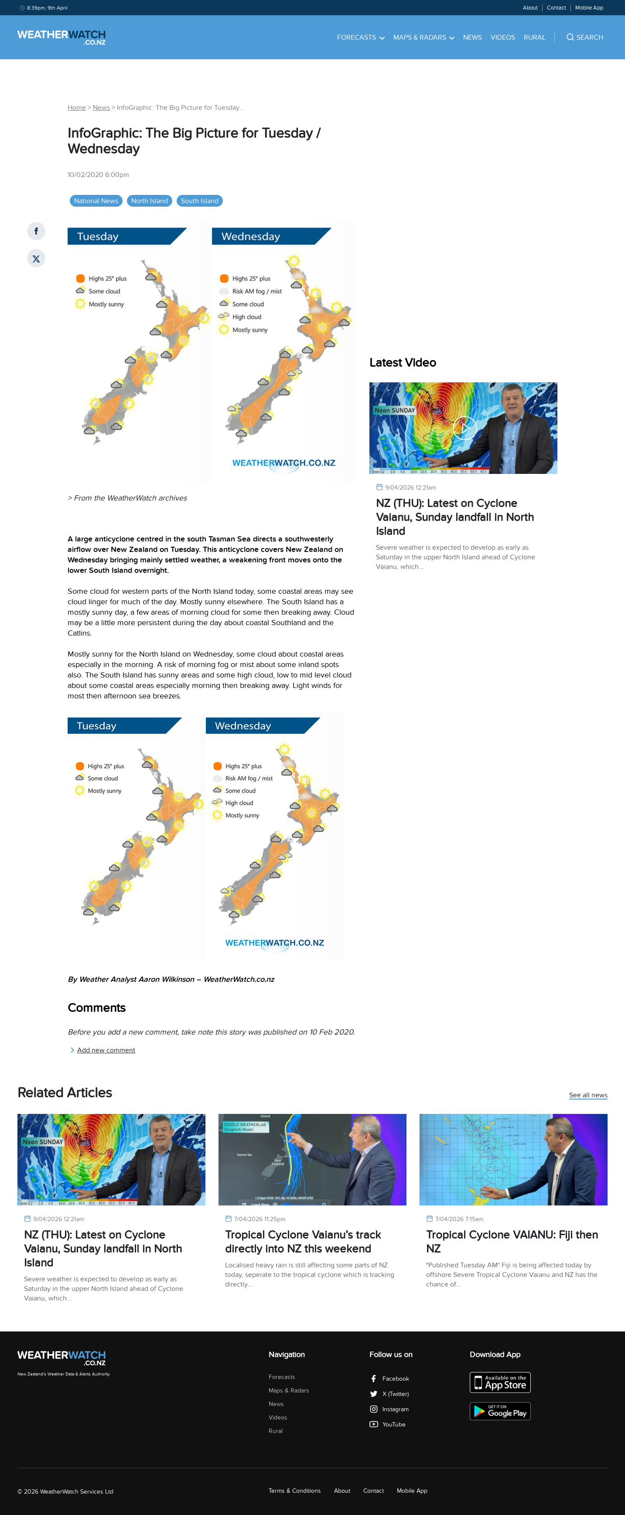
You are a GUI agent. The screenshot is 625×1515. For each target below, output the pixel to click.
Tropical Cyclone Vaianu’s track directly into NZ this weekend (303, 1242)
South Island (200, 201)
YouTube (387, 1424)
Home (77, 107)
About (530, 7)
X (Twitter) (389, 1394)
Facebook (389, 1378)
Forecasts (361, 37)
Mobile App (589, 7)
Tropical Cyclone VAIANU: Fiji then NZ (512, 1242)
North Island (149, 201)
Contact (556, 7)
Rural (535, 37)
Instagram (389, 1409)
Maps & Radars (424, 37)
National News (96, 201)
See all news (588, 1096)
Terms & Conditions (295, 1491)
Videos (503, 37)
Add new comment (102, 1050)
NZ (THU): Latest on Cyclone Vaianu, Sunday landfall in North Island (455, 517)
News (472, 37)
